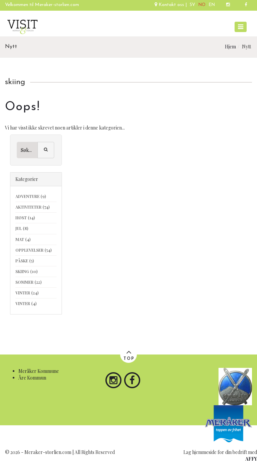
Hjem (230, 46)
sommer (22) (28, 282)
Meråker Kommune (38, 371)
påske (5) (24, 260)
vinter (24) (26, 292)
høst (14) (25, 217)
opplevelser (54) (33, 250)
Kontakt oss (170, 4)
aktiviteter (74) (32, 207)
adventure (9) (30, 196)
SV (192, 5)
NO (201, 5)
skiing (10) (26, 271)
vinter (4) (25, 303)
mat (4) (22, 239)
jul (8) (21, 228)
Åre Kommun (32, 378)
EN (212, 5)
